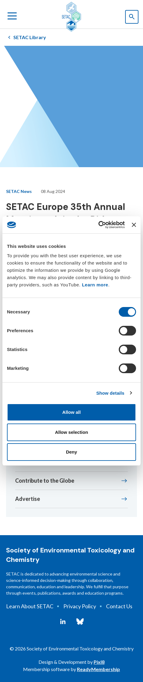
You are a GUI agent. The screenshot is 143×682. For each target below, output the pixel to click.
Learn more (95, 284)
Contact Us (119, 606)
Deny (71, 451)
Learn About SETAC (29, 606)
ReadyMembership (98, 669)
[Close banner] (134, 225)
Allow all (71, 412)
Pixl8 (99, 662)
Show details (110, 393)
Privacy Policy (79, 606)
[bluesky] (80, 621)
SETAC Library (29, 37)
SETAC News (19, 191)
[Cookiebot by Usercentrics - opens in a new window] (98, 225)
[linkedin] (62, 621)
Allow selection (71, 432)
